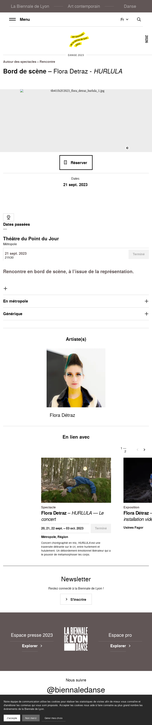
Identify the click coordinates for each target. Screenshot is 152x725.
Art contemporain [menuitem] (84, 6)
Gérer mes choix (54, 718)
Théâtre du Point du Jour (31, 238)
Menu (19, 19)
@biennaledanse (76, 689)
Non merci (30, 718)
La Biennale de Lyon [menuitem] (30, 6)
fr (125, 19)
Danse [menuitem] (130, 6)
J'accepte (12, 718)
